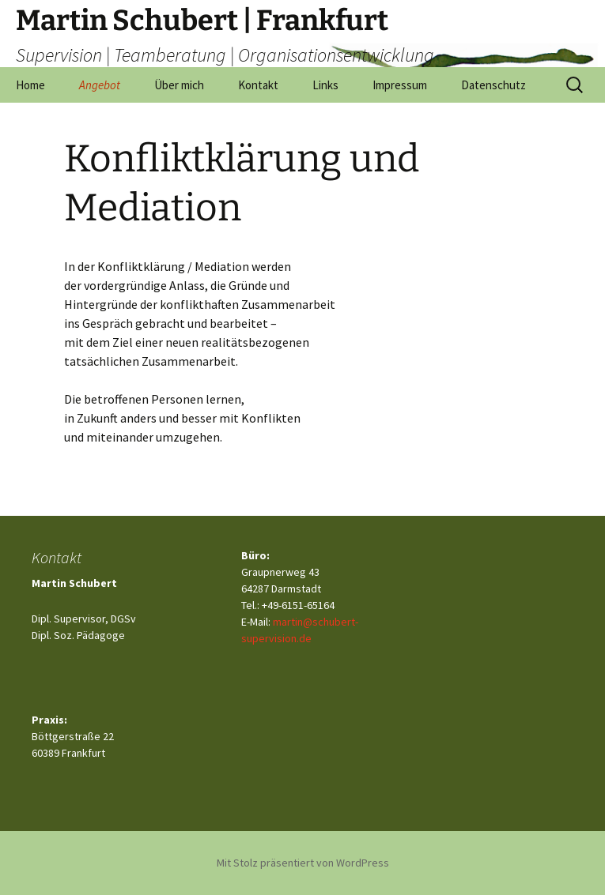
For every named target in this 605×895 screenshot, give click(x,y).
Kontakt (258, 84)
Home (30, 84)
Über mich (179, 84)
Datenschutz (493, 84)
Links (325, 84)
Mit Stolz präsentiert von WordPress (303, 863)
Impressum (399, 84)
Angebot (99, 84)
